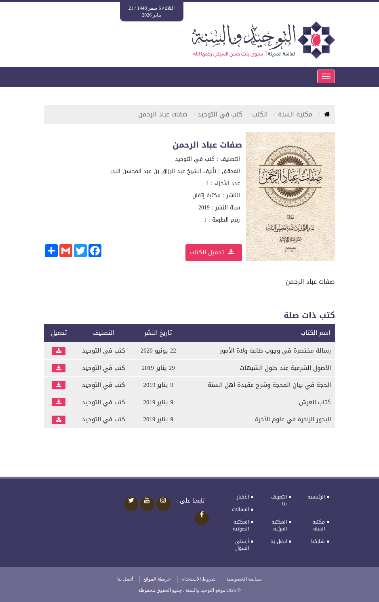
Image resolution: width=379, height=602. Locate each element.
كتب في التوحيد (221, 114)
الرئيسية (316, 496)
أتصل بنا (125, 579)
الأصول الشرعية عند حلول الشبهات (285, 368)
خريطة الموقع (157, 579)
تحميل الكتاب (212, 252)
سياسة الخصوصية (244, 579)
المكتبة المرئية (279, 525)
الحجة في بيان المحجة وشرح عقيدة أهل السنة (269, 385)
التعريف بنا (279, 500)
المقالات (240, 509)
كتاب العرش (315, 402)
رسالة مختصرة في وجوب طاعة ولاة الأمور (275, 350)
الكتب (261, 114)
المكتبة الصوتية (241, 525)
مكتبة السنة (318, 525)
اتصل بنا (278, 541)
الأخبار (243, 496)
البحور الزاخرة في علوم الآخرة (293, 419)
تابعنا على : (191, 501)
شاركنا (318, 541)
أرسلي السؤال (241, 545)
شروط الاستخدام (198, 579)
